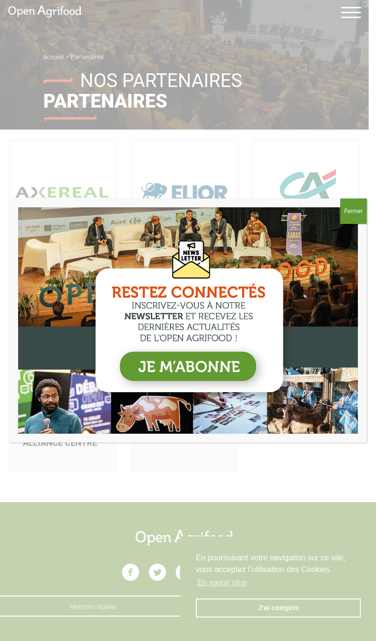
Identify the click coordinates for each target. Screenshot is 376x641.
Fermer (353, 211)
